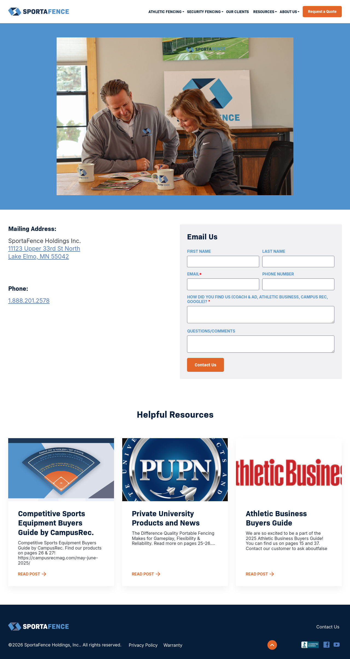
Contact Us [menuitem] (327, 627)
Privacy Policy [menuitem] (143, 645)
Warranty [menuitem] (173, 645)
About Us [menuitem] (288, 11)
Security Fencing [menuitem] (204, 11)
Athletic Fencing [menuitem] (165, 11)
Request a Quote (322, 11)
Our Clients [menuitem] (237, 11)
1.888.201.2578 (29, 300)
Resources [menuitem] (263, 11)
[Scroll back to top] (272, 645)
